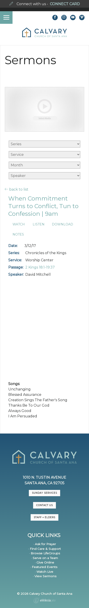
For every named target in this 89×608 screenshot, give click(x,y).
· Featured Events (43, 567)
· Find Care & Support (44, 549)
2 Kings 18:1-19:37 (40, 267)
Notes (18, 234)
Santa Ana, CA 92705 (44, 483)
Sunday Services (44, 492)
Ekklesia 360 (44, 601)
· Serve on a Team (44, 558)
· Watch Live (44, 571)
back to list (16, 189)
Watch (19, 224)
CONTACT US (44, 505)
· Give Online (44, 562)
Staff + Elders (44, 517)
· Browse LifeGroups (44, 553)
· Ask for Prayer (44, 544)
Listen (38, 224)
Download (62, 224)
